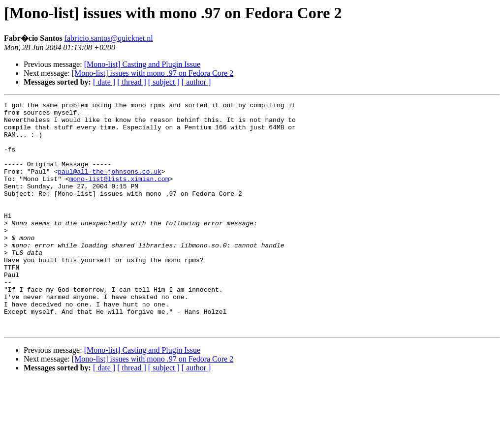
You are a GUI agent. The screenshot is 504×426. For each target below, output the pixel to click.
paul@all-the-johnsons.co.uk (109, 186)
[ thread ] (131, 82)
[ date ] (104, 82)
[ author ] (196, 82)
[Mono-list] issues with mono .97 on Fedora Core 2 (152, 73)
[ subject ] (164, 82)
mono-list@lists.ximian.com (119, 194)
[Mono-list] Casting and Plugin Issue (142, 64)
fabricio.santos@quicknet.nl (108, 38)
